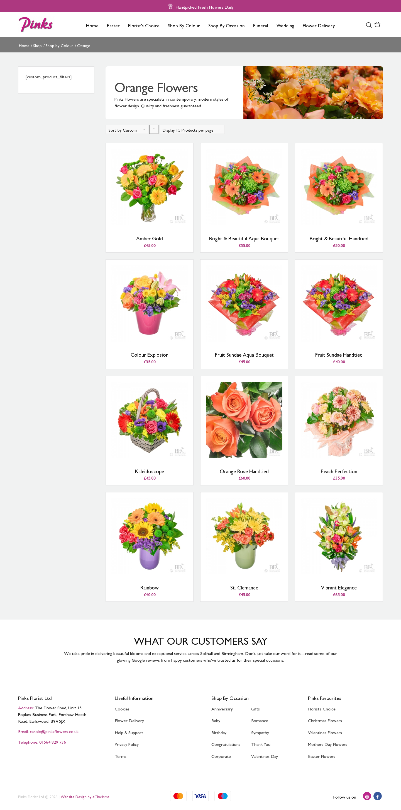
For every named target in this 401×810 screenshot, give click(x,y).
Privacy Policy (127, 743)
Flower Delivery (129, 719)
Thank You (260, 743)
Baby (215, 719)
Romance (259, 719)
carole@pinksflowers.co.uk (54, 730)
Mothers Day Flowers (327, 743)
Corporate (221, 755)
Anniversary (222, 707)
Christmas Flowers (325, 719)
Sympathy (260, 731)
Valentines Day (264, 755)
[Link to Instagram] (367, 796)
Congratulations (225, 743)
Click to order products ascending (154, 131)
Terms (120, 755)
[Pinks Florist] (36, 24)
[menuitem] (92, 24)
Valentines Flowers (325, 731)
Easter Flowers (321, 755)
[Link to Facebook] (377, 796)
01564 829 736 (52, 741)
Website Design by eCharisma (85, 796)
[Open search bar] (369, 24)
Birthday (218, 731)
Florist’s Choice (322, 707)
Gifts (255, 707)
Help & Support (129, 731)
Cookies (122, 707)
